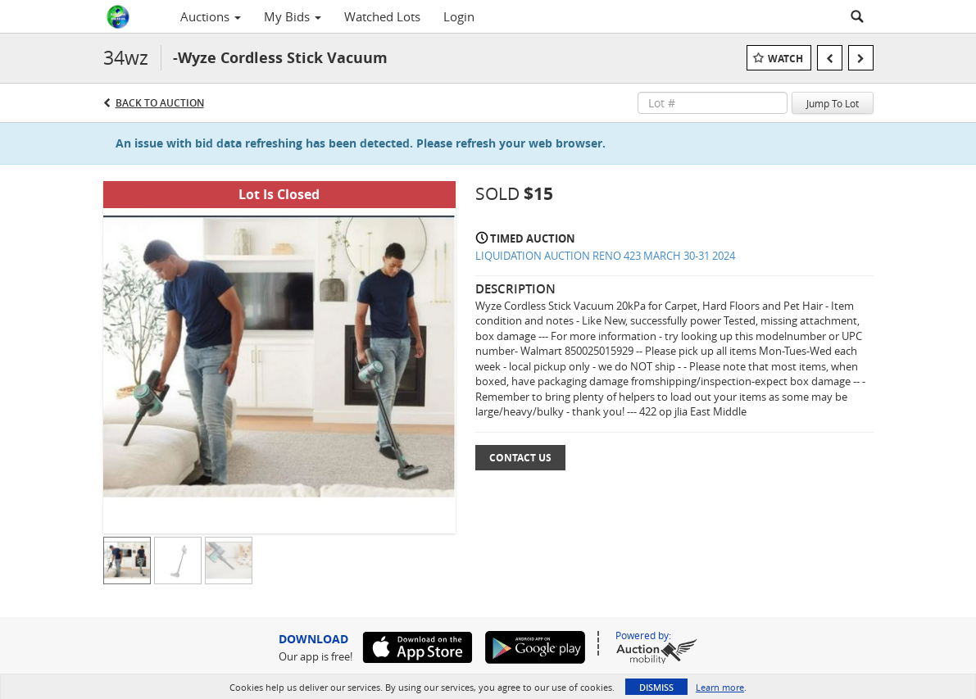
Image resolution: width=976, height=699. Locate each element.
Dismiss (656, 687)
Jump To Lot (832, 103)
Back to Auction (160, 103)
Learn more (720, 687)
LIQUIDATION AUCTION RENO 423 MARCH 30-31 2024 (605, 255)
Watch (785, 59)
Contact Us (520, 458)
